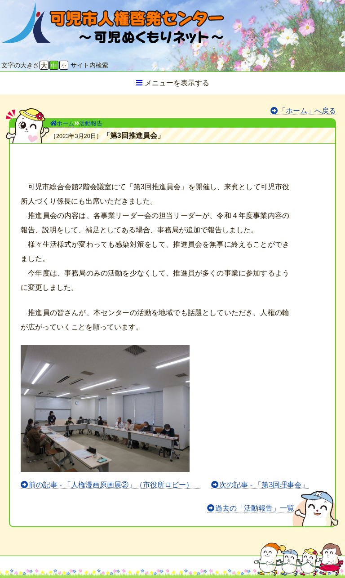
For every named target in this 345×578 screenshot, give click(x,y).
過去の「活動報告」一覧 (254, 508)
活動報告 (90, 123)
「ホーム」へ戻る (307, 111)
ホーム (62, 123)
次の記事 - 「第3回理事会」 (264, 485)
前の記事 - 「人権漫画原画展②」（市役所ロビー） (114, 485)
